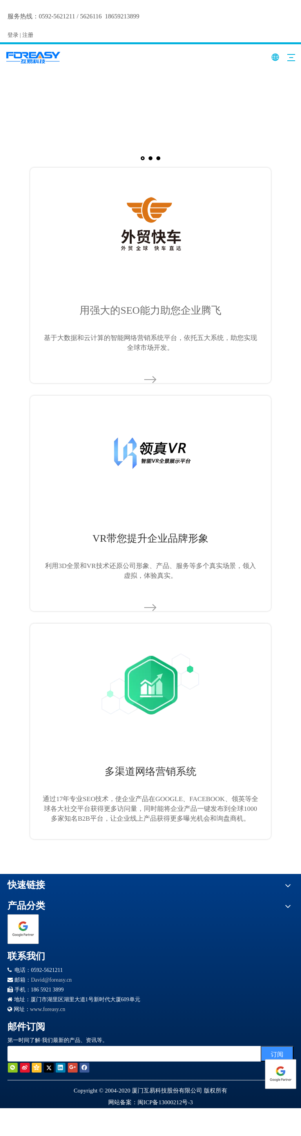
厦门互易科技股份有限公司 (167, 1090)
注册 (27, 35)
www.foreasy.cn (47, 1009)
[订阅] (277, 1054)
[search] (136, 1053)
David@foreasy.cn (51, 980)
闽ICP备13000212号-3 (165, 1102)
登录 (12, 35)
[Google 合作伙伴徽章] (23, 929)
